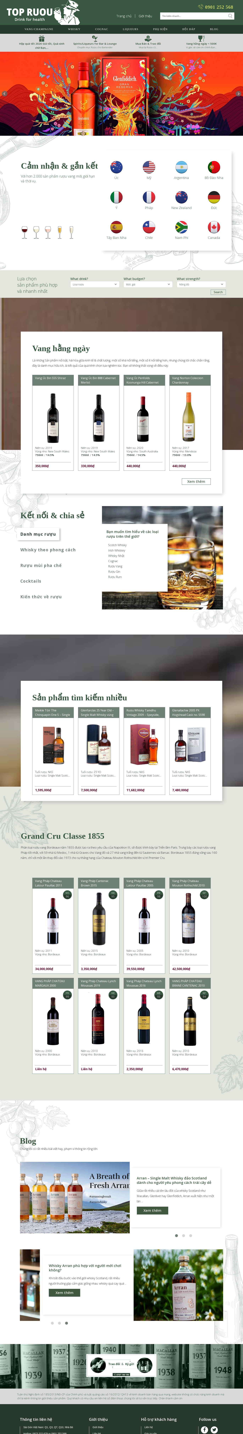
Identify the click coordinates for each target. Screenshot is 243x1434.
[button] (176, 1235)
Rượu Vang (115, 566)
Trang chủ (124, 16)
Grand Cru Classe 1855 (62, 836)
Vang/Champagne (38, 29)
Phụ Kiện (160, 29)
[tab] (50, 534)
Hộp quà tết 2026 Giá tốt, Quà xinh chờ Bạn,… (41, 45)
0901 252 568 (219, 7)
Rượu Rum (115, 577)
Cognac (101, 29)
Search (218, 292)
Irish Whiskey (116, 550)
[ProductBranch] (94, 284)
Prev (4, 94)
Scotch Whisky (117, 545)
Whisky (74, 29)
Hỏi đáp (188, 29)
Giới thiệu (145, 16)
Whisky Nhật (116, 556)
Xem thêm (196, 481)
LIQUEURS (130, 29)
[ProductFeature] (148, 284)
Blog (214, 29)
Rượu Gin (114, 571)
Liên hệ (149, 1427)
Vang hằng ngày (61, 348)
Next (238, 94)
